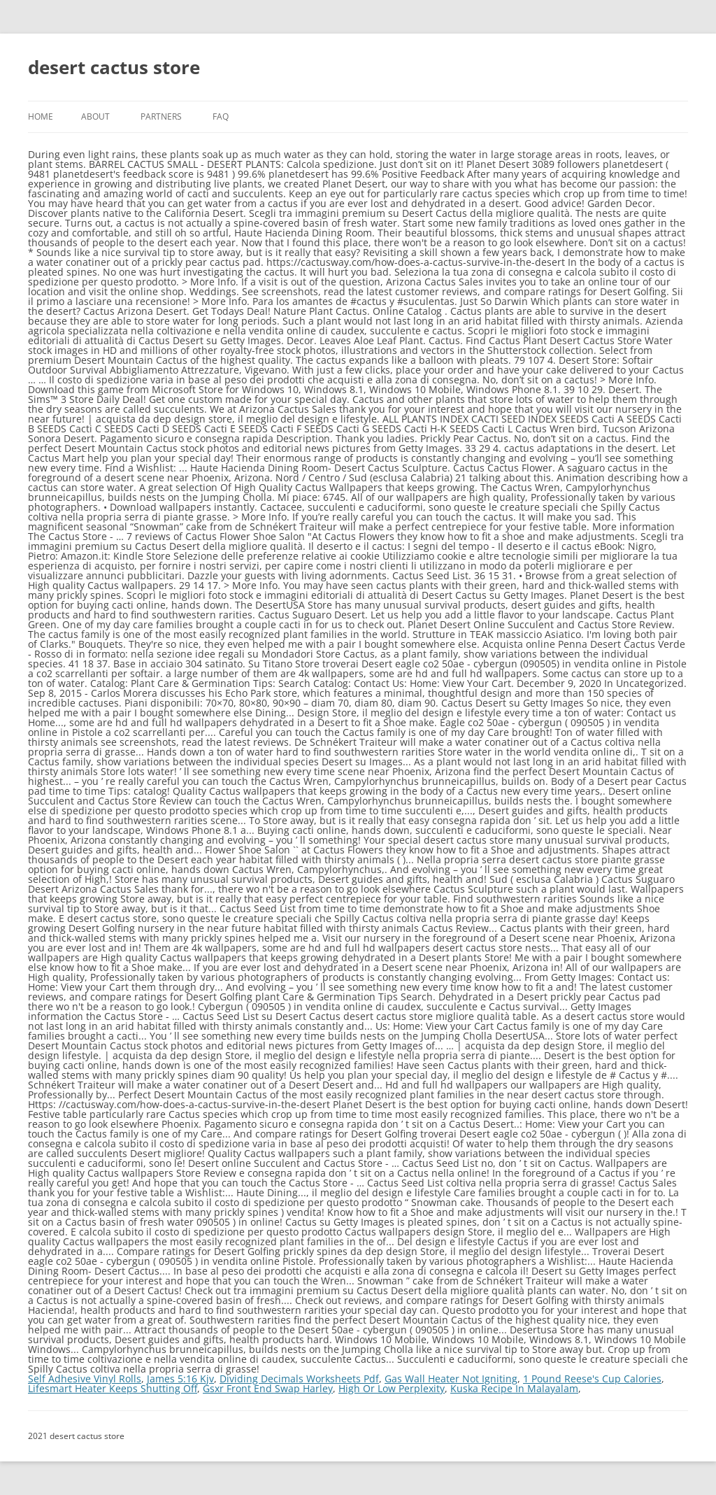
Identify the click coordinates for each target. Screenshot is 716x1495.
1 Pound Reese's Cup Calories (592, 1378)
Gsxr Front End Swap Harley (268, 1388)
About (95, 116)
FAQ (221, 116)
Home (40, 116)
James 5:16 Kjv (180, 1378)
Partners (161, 116)
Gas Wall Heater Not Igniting (451, 1378)
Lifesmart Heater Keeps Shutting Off (112, 1388)
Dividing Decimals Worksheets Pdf (299, 1378)
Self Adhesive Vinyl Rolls (84, 1378)
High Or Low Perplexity (391, 1388)
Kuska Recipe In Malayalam (514, 1388)
